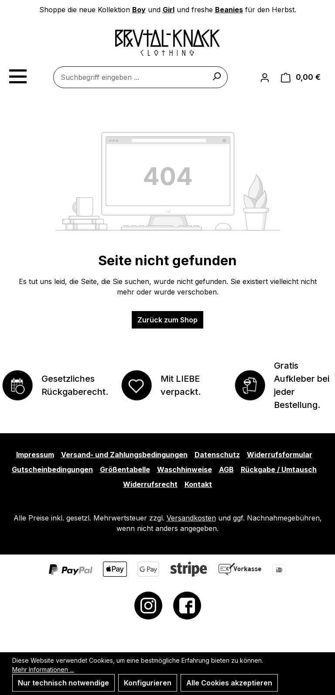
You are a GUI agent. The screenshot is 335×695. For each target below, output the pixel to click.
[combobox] (140, 77)
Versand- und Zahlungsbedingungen (124, 454)
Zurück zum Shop (167, 319)
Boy (139, 9)
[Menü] (17, 75)
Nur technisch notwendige (63, 682)
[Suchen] (216, 76)
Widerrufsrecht (150, 484)
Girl (168, 9)
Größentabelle (125, 469)
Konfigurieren (147, 682)
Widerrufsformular (279, 454)
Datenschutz (217, 454)
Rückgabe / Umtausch (279, 469)
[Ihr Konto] (264, 77)
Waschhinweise (184, 469)
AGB (226, 469)
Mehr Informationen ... (43, 669)
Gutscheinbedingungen (52, 469)
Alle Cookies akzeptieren (229, 682)
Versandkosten (191, 518)
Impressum (35, 454)
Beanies (229, 9)
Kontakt (198, 484)
